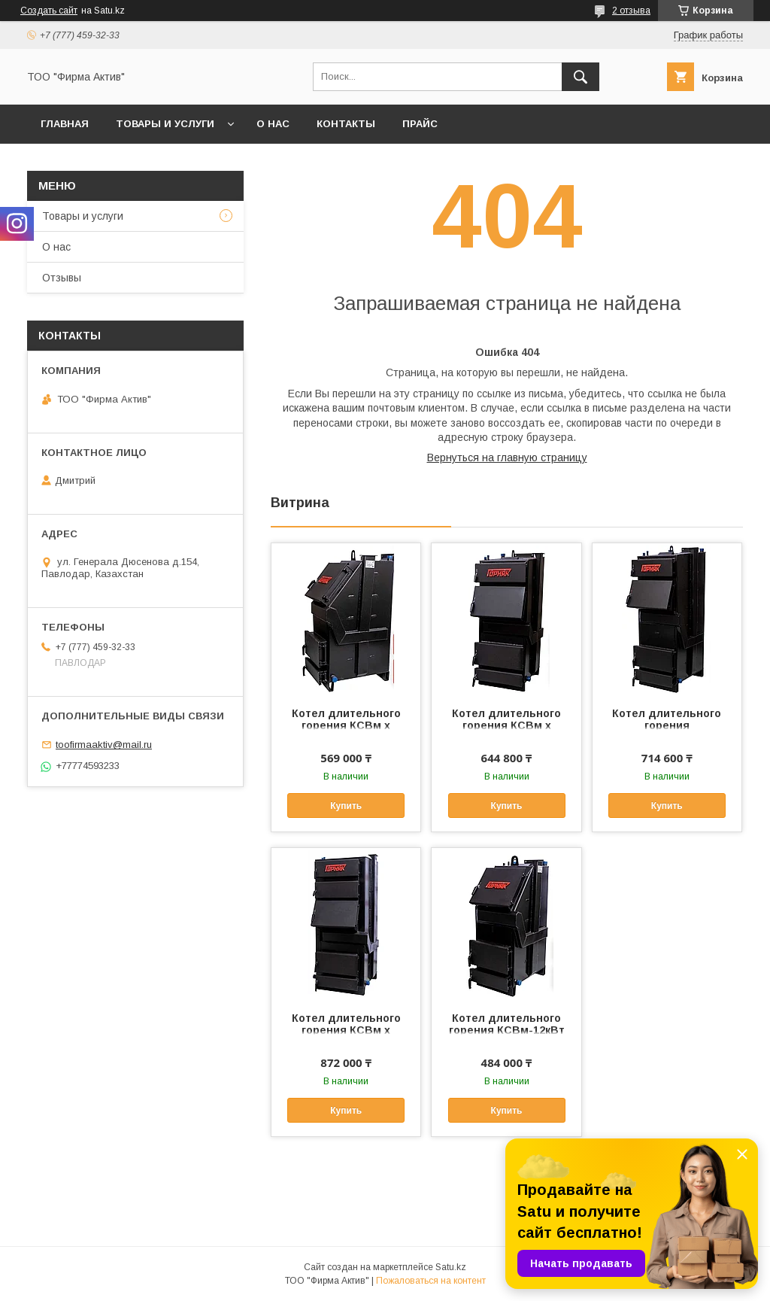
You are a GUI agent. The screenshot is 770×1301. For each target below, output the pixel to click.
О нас (273, 123)
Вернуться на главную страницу (507, 457)
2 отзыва (631, 10)
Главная (65, 123)
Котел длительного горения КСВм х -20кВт (506, 725)
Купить (346, 806)
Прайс (420, 123)
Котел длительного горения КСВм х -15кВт (346, 725)
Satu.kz (450, 1267)
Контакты (346, 123)
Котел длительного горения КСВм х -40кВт (346, 1030)
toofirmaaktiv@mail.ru (104, 744)
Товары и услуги (165, 123)
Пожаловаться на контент (431, 1280)
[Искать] (580, 76)
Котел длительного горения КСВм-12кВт (507, 1024)
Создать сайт (48, 10)
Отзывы (61, 278)
